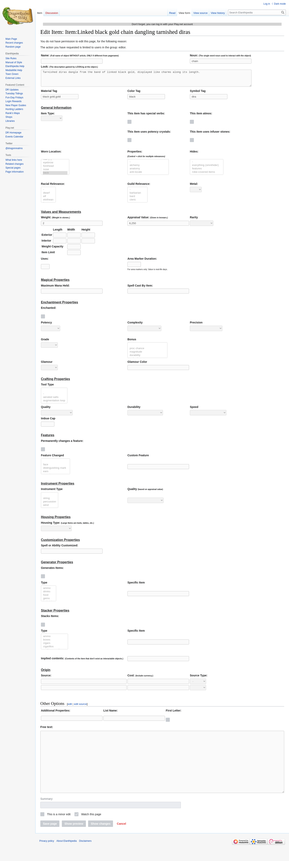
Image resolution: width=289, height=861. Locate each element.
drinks (48, 594)
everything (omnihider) (207, 168)
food (48, 598)
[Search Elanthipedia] (257, 12)
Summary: (46, 813)
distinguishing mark (55, 471)
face (55, 467)
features (207, 171)
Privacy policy (46, 856)
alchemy (148, 168)
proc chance (147, 351)
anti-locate (148, 175)
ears (55, 474)
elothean (48, 202)
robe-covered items (207, 175)
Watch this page (91, 829)
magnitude (147, 355)
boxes (54, 642)
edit (70, 707)
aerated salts (54, 400)
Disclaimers (85, 856)
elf (48, 199)
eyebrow (55, 165)
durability (147, 358)
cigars (54, 646)
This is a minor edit (58, 829)
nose (55, 172)
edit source (80, 707)
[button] (121, 839)
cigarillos (54, 649)
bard (137, 199)
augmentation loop (54, 403)
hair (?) (55, 162)
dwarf (48, 196)
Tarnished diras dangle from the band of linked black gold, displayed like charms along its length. (146, 80)
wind (49, 508)
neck (55, 176)
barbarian (137, 196)
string (49, 501)
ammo (48, 591)
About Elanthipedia (66, 856)
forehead (55, 169)
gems (48, 601)
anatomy (148, 171)
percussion (49, 504)
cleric (137, 202)
